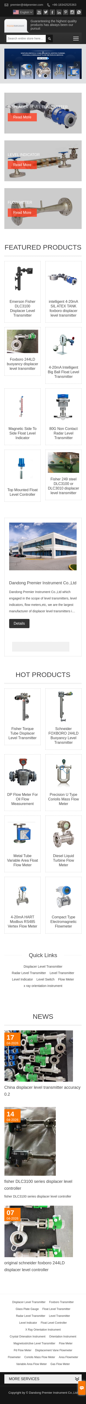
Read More (22, 117)
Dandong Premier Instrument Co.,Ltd (42, 583)
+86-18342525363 (64, 4)
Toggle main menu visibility (76, 37)
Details (19, 623)
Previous (8, 64)
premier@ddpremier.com (26, 4)
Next (77, 64)
